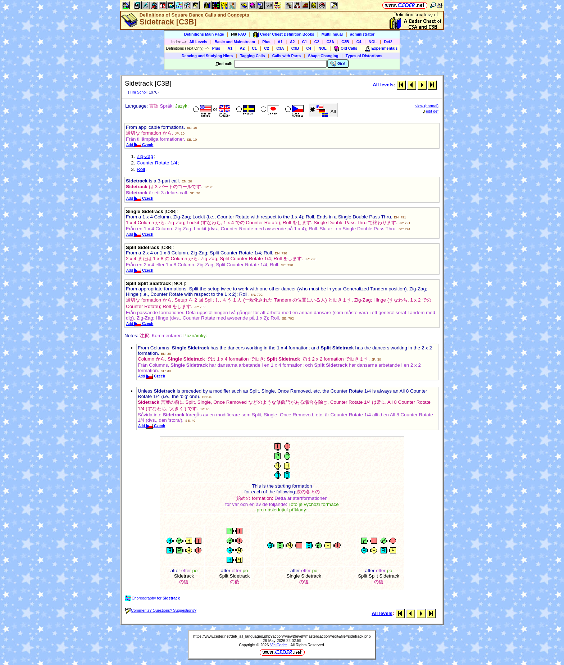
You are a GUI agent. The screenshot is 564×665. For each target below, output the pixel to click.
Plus (266, 42)
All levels (383, 84)
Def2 (388, 42)
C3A (330, 42)
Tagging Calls (252, 56)
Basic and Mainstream (234, 42)
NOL (373, 42)
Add (139, 144)
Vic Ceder (278, 645)
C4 (358, 42)
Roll (141, 169)
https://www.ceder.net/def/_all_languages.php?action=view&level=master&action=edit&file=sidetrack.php (281, 636)
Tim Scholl (138, 92)
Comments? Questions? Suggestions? (160, 610)
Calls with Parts (286, 56)
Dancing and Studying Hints (207, 56)
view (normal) (426, 106)
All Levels (198, 42)
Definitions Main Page (204, 34)
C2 (316, 42)
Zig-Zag (145, 156)
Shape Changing (323, 56)
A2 (292, 42)
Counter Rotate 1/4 (157, 163)
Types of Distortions (364, 56)
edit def (430, 111)
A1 (280, 42)
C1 (304, 42)
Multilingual (332, 34)
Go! (338, 64)
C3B (345, 42)
